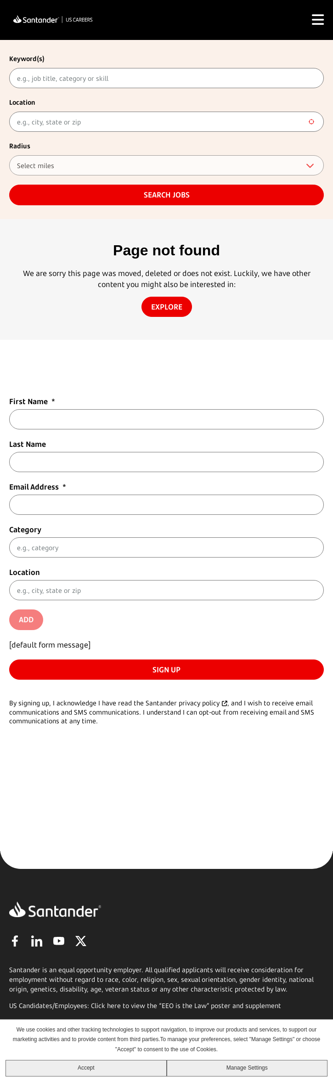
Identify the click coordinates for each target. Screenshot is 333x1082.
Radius (19, 145)
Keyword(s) (27, 58)
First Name (32, 401)
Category (25, 529)
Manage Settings (247, 1068)
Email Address (37, 486)
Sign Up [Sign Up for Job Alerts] (166, 670)
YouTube (58, 941)
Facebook (14, 941)
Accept (86, 1068)
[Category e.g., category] (166, 547)
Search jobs (167, 195)
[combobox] (166, 122)
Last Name (27, 444)
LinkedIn (36, 941)
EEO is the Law (184, 1005)
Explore (166, 307)
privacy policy (199, 703)
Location (22, 102)
